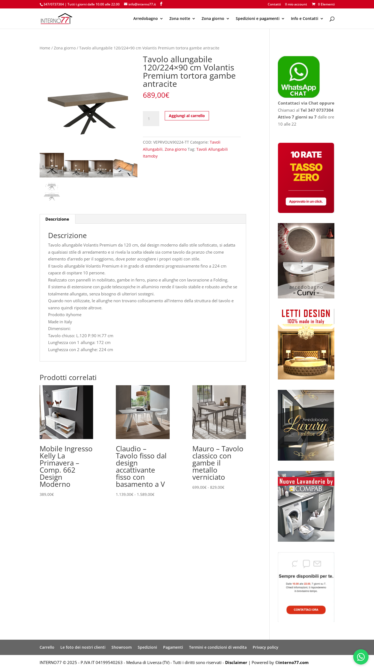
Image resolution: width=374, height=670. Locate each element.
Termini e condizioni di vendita (218, 647)
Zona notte (179, 19)
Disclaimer (236, 662)
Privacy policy (265, 647)
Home (45, 48)
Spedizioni (147, 647)
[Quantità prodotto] (151, 118)
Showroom (121, 647)
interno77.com (293, 662)
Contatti (274, 5)
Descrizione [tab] (57, 219)
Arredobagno (145, 19)
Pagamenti (173, 647)
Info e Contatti (304, 19)
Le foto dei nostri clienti (82, 647)
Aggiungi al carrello (187, 115)
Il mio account (296, 5)
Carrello (47, 647)
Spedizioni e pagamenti (257, 19)
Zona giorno (213, 19)
